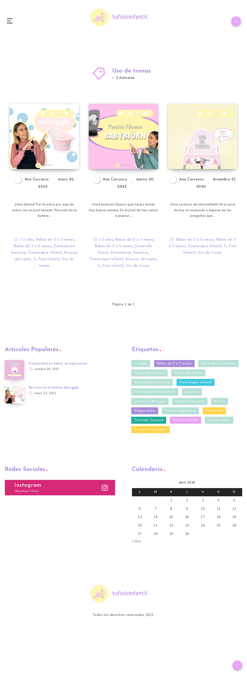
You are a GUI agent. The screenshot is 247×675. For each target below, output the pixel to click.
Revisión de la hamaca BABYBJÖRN (117, 179)
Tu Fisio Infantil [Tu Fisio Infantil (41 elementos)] (185, 452)
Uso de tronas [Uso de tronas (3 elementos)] (219, 452)
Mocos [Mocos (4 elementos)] (219, 434)
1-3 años (27, 272)
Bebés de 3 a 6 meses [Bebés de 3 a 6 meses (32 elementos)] (218, 396)
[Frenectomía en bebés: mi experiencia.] (14, 402)
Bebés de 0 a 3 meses (55, 272)
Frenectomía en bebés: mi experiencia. (60, 395)
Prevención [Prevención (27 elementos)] (214, 443)
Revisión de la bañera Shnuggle (43, 183)
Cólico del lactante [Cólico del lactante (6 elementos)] (149, 405)
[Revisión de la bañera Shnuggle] (14, 426)
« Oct (136, 576)
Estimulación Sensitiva (129, 285)
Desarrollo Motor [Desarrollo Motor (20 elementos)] (188, 405)
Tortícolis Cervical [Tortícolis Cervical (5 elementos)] (148, 452)
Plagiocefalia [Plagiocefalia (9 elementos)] (144, 443)
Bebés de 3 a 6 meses (33, 279)
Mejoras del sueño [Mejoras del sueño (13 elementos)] (190, 434)
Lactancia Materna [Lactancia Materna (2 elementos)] (150, 434)
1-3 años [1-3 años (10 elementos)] (140, 396)
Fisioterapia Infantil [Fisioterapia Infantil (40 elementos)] (195, 415)
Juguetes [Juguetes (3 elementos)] (192, 424)
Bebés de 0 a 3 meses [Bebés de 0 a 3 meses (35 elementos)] (174, 396)
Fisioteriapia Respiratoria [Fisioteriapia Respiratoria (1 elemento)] (154, 424)
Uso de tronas (138, 298)
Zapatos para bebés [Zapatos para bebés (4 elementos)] (150, 462)
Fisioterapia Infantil (45, 285)
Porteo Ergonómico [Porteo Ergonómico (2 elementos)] (180, 443)
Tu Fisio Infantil (46, 292)
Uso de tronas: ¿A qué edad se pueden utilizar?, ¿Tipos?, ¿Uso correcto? (202, 171)
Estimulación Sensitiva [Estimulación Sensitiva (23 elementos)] (152, 415)
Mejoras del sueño (141, 292)
